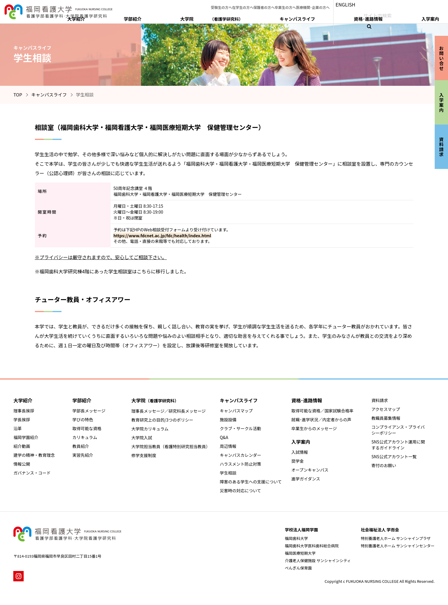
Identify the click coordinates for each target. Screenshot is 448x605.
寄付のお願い (383, 465)
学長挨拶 (21, 419)
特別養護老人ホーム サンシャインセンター (398, 545)
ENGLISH (377, 4)
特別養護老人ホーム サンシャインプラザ (396, 538)
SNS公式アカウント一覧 (394, 456)
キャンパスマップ (236, 411)
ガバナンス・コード (32, 473)
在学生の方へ (253, 4)
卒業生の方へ (307, 4)
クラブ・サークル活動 (240, 428)
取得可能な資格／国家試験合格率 (322, 411)
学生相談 (228, 473)
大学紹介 (222, 17)
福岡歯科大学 (296, 538)
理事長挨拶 (23, 411)
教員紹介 (80, 446)
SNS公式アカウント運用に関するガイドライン (398, 445)
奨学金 (297, 461)
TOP (17, 94)
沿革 (17, 428)
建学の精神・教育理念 (34, 455)
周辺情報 (228, 446)
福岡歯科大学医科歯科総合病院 (312, 545)
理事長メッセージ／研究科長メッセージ (168, 411)
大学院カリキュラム (150, 429)
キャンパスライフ (347, 17)
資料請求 (379, 400)
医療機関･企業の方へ (341, 4)
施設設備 (228, 419)
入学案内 (427, 17)
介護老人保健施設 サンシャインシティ (318, 560)
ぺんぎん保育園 (298, 568)
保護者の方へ (280, 4)
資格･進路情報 (391, 17)
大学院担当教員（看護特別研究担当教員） (170, 446)
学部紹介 (252, 17)
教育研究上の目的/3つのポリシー (162, 420)
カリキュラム (84, 437)
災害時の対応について (240, 490)
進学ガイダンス (305, 479)
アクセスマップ (385, 409)
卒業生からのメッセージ (314, 428)
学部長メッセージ (89, 411)
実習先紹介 (82, 455)
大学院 (295, 17)
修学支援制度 (143, 455)
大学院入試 (141, 438)
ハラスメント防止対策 (240, 464)
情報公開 (21, 464)
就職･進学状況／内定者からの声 (321, 419)
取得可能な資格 (86, 428)
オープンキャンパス (309, 470)
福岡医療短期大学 (300, 553)
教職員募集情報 (385, 418)
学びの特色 (82, 419)
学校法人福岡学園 (301, 530)
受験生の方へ (226, 4)
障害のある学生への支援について (251, 482)
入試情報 (299, 452)
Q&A (224, 437)
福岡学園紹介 (25, 437)
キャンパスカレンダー (240, 455)
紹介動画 (21, 446)
